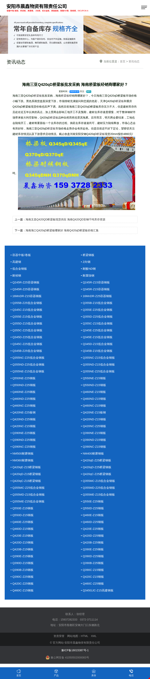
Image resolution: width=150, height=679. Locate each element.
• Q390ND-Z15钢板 (93, 439)
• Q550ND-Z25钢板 (23, 385)
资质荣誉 (59, 636)
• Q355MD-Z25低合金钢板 (98, 487)
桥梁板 (38, 95)
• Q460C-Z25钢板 (92, 583)
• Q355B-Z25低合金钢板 (26, 302)
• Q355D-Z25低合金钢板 (97, 316)
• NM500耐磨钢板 (22, 453)
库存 (93, 673)
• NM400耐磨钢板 (92, 453)
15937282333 (69, 619)
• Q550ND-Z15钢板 (93, 385)
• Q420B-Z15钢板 (22, 549)
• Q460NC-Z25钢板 (23, 405)
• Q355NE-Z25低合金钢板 (98, 371)
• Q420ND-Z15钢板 (93, 419)
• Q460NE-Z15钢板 (93, 391)
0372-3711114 (89, 619)
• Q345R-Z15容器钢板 (95, 289)
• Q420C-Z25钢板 (22, 583)
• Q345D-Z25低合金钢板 (26, 337)
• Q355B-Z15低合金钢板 (96, 302)
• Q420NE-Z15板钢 (93, 412)
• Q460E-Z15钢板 (92, 515)
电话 (131, 673)
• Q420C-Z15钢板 (92, 576)
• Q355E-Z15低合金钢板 (26, 316)
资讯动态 (134, 61)
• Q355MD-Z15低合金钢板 (28, 494)
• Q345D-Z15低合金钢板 (97, 344)
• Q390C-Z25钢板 (22, 576)
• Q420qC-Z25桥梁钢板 (96, 474)
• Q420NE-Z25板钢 (23, 412)
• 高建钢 (16, 261)
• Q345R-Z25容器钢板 (25, 289)
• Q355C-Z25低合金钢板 (26, 330)
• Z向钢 (85, 261)
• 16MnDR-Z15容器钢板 (26, 296)
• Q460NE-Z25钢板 (23, 391)
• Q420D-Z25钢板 (92, 535)
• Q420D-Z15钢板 (22, 542)
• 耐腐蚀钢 (87, 275)
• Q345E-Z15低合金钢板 (96, 337)
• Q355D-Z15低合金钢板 (26, 323)
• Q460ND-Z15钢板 (93, 398)
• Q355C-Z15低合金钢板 (97, 323)
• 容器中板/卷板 (21, 255)
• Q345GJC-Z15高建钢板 (97, 590)
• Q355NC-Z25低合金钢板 (28, 357)
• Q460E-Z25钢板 (22, 522)
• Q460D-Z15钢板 (22, 528)
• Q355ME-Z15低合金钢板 (98, 494)
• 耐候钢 (16, 275)
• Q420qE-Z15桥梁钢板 (26, 467)
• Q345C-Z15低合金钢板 (26, 309)
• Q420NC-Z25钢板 (93, 426)
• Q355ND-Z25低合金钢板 (28, 364)
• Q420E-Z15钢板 (22, 535)
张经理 (80, 614)
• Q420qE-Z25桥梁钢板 (96, 460)
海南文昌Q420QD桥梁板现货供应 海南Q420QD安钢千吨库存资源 (65, 219)
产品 (56, 673)
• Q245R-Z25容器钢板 (25, 282)
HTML (84, 636)
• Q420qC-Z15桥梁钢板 (26, 480)
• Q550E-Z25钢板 (92, 501)
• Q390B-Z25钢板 (92, 563)
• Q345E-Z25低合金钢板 (96, 330)
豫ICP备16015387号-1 (75, 650)
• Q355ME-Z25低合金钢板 (28, 501)
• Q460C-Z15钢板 (22, 590)
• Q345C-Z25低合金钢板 (26, 344)
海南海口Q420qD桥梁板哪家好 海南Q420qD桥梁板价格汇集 (62, 230)
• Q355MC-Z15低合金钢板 (98, 480)
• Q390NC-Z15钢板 (93, 446)
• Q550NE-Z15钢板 (93, 378)
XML (93, 636)
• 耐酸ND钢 (88, 268)
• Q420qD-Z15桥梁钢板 (26, 474)
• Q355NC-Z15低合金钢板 (98, 357)
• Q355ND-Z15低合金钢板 (98, 364)
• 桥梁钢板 (87, 255)
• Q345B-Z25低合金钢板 (26, 350)
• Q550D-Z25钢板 (92, 508)
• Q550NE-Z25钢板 (23, 378)
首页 (122, 61)
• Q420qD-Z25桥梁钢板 (96, 467)
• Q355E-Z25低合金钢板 (96, 309)
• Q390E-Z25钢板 (92, 549)
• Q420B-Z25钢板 (92, 542)
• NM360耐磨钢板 (22, 460)
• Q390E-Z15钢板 (22, 556)
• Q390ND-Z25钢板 (23, 439)
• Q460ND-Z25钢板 (23, 398)
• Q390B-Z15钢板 (22, 569)
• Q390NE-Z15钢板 (93, 433)
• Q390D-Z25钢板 (92, 556)
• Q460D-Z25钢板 (92, 522)
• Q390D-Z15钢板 (22, 563)
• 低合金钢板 (19, 268)
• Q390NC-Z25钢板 (23, 446)
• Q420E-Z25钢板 (92, 528)
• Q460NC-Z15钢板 (93, 405)
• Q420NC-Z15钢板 (23, 426)
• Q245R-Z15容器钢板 (95, 282)
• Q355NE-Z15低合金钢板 (27, 371)
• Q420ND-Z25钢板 (23, 419)
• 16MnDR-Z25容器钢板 (96, 296)
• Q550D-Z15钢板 (22, 515)
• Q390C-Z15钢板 (92, 569)
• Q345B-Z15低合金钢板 (96, 350)
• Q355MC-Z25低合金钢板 (28, 487)
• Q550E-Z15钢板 (22, 508)
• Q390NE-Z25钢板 (23, 433)
